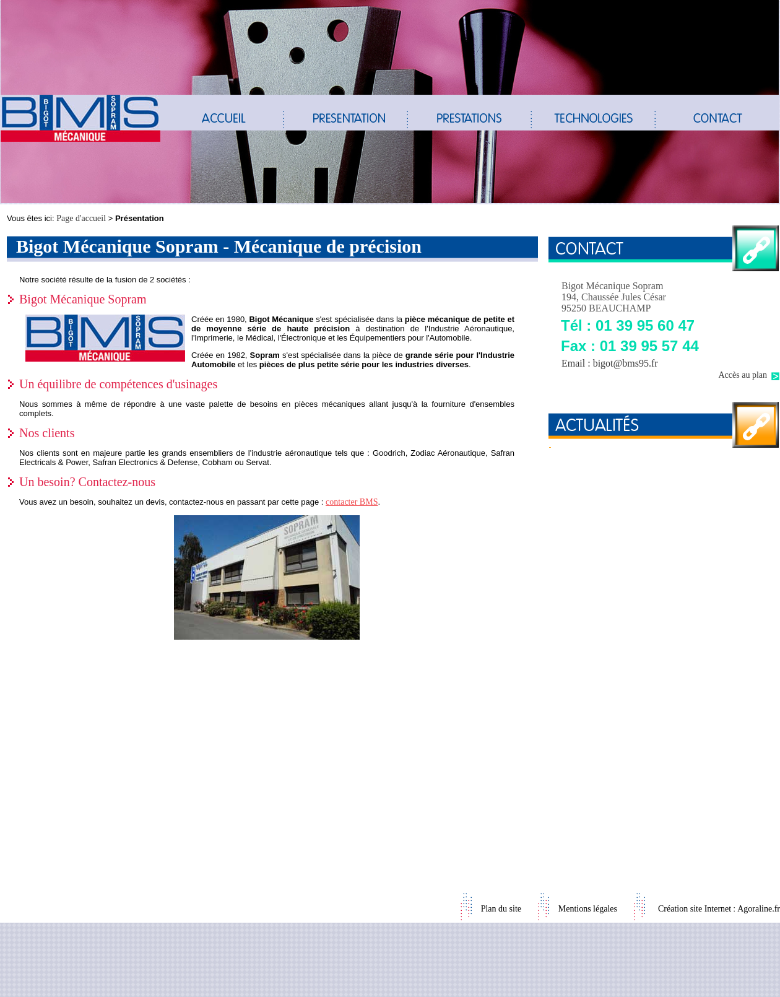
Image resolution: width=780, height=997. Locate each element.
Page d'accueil (81, 218)
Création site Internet (694, 908)
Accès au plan (742, 375)
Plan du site (501, 908)
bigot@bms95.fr (625, 363)
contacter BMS (352, 502)
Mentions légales (587, 908)
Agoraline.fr (758, 908)
